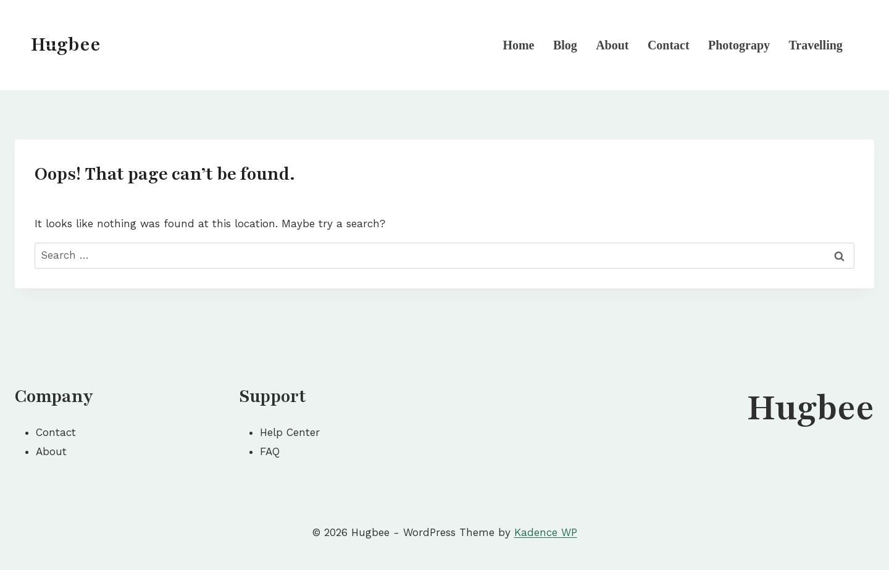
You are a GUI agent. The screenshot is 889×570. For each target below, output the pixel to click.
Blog (565, 45)
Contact (669, 45)
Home (518, 45)
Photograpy (739, 45)
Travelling (815, 45)
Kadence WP (545, 532)
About (612, 45)
